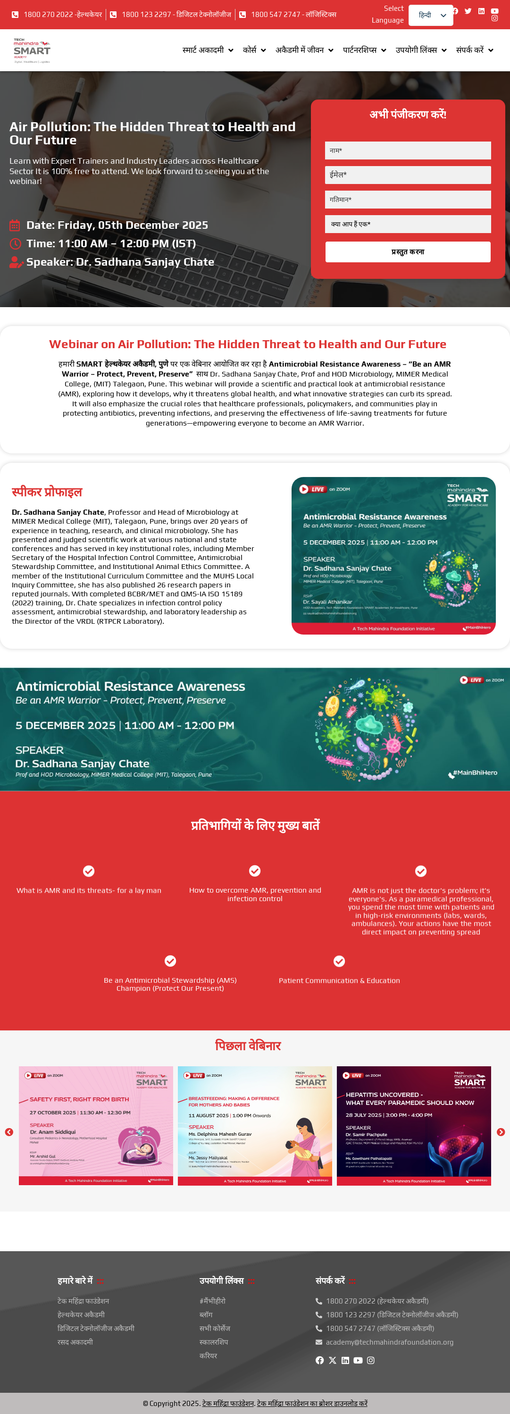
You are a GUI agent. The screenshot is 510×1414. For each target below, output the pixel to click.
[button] (9, 1132)
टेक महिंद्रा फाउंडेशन (228, 1403)
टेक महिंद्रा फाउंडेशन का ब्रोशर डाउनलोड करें (312, 1403)
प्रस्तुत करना (408, 252)
